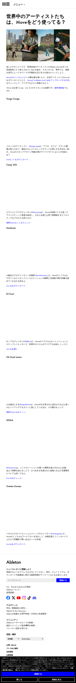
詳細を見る (56, 679)
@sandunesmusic (41, 275)
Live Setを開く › (12, 349)
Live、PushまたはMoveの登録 (18, 587)
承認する (38, 674)
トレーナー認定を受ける (16, 628)
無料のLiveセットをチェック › (18, 222)
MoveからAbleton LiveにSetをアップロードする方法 (48, 80)
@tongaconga (34, 146)
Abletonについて (13, 589)
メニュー (18, 4)
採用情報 (10, 592)
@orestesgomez (56, 533)
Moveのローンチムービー (17, 77)
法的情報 (9, 652)
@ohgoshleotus (25, 404)
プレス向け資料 (12, 648)
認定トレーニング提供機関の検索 (20, 625)
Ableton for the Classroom (15, 611)
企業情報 (9, 655)
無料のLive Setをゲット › (16, 412)
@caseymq (37, 212)
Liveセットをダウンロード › (17, 159)
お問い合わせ (11, 645)
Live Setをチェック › (14, 478)
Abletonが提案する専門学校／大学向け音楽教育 (26, 614)
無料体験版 (59, 88)
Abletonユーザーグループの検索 (19, 622)
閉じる (19, 679)
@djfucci (28, 341)
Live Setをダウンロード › (16, 286)
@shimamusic (11, 467)
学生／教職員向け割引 (15, 608)
